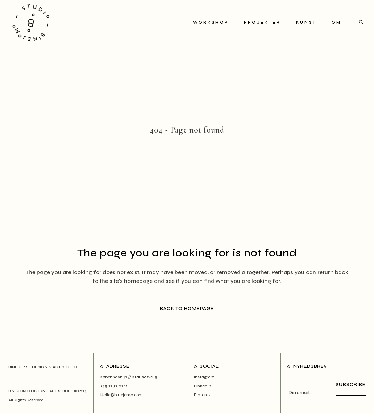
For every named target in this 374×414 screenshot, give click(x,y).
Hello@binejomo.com (121, 394)
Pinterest (203, 394)
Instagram (204, 377)
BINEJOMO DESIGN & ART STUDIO (40, 391)
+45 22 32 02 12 (114, 386)
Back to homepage (187, 308)
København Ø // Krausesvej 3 (128, 377)
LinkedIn (202, 386)
